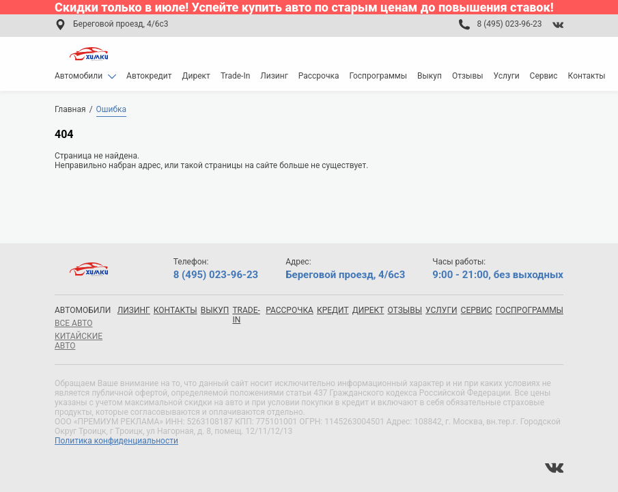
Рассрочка (318, 76)
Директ (196, 76)
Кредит (333, 310)
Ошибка (111, 109)
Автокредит (149, 76)
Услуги (507, 76)
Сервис (544, 76)
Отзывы (467, 76)
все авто (73, 323)
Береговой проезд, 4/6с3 (120, 24)
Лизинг (273, 76)
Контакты (587, 76)
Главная (70, 109)
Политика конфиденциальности (116, 441)
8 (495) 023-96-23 (509, 24)
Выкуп (429, 76)
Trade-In (235, 76)
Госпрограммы (378, 76)
